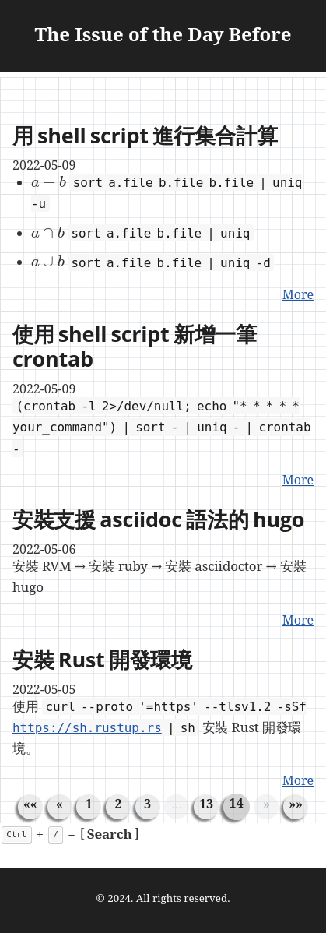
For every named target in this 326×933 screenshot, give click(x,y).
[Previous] (59, 803)
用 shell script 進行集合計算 (145, 135)
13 (206, 803)
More (298, 294)
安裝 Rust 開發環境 (102, 659)
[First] (30, 803)
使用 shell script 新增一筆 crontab (134, 346)
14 (237, 803)
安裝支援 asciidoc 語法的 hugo (158, 519)
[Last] (296, 803)
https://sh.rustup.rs (87, 727)
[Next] (266, 803)
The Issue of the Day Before (163, 36)
